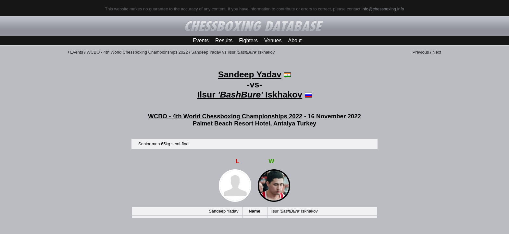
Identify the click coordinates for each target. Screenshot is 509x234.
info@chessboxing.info (383, 8)
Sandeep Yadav (249, 74)
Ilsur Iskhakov (249, 94)
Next (436, 52)
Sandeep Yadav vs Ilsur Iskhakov (232, 52)
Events (201, 40)
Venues (272, 40)
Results (223, 40)
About (295, 40)
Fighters (248, 40)
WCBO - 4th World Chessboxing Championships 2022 (137, 52)
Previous (421, 52)
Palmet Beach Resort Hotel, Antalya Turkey (255, 123)
